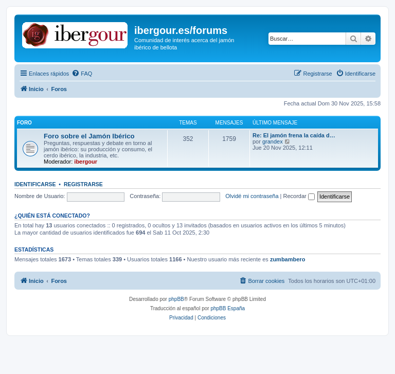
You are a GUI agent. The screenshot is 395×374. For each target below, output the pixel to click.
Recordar (299, 196)
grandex (272, 141)
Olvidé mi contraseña (251, 196)
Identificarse (35, 184)
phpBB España (227, 308)
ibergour (85, 161)
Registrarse (83, 184)
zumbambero (287, 259)
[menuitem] (81, 73)
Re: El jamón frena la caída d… (294, 135)
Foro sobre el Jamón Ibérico (89, 136)
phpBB (176, 299)
